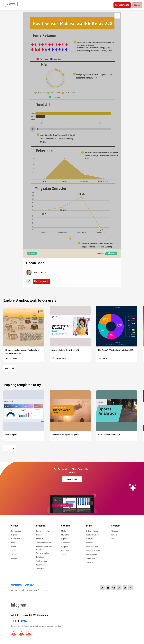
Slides (13, 554)
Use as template (122, 5)
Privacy (23, 620)
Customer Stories (92, 535)
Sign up (137, 5)
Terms (14, 620)
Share (33, 253)
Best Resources (92, 547)
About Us (114, 531)
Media (63, 531)
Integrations (40, 565)
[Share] (29, 281)
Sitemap (89, 562)
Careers (114, 535)
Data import (40, 557)
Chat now (29, 585)
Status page (90, 558)
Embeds (39, 535)
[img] (49, 47)
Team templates (42, 553)
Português (29, 590)
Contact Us (16, 585)
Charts (13, 547)
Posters (14, 558)
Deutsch (21, 590)
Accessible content (43, 543)
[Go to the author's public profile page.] (36, 272)
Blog (112, 539)
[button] (43, 59)
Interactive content (43, 531)
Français (44, 590)
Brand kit (39, 539)
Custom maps (41, 561)
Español (37, 590)
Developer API (91, 554)
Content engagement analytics (44, 547)
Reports (14, 535)
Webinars (90, 543)
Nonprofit (64, 547)
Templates (40, 569)
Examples (90, 539)
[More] (117, 16)
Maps (13, 543)
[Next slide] (13, 368)
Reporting (64, 539)
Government (65, 543)
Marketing (65, 535)
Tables (13, 550)
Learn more (72, 479)
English (14, 590)
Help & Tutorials (92, 531)
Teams (64, 554)
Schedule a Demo (93, 550)
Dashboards (16, 539)
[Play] (33, 129)
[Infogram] (10, 5)
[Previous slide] (6, 368)
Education (65, 550)
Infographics (16, 531)
